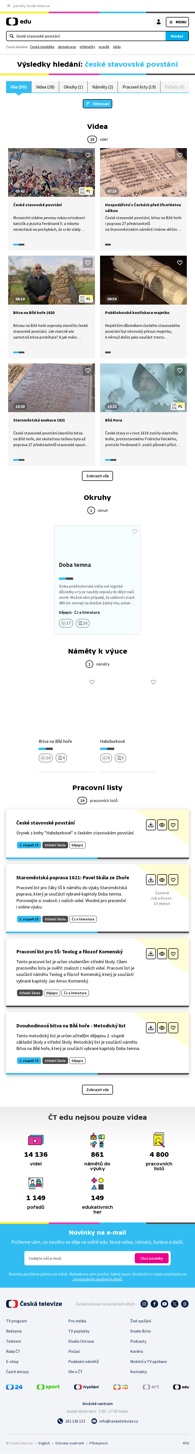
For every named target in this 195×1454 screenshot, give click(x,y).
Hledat (177, 36)
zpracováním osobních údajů (97, 1279)
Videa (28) (45, 87)
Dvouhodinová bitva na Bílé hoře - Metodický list (71, 1026)
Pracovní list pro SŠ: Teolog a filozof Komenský (69, 952)
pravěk (104, 46)
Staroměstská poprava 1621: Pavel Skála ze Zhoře (72, 877)
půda (117, 46)
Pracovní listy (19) (139, 87)
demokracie (67, 46)
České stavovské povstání (45, 823)
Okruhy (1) (73, 87)
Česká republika (42, 46)
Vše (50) (18, 87)
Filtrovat (101, 104)
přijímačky (87, 46)
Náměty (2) (102, 87)
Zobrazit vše (97, 476)
